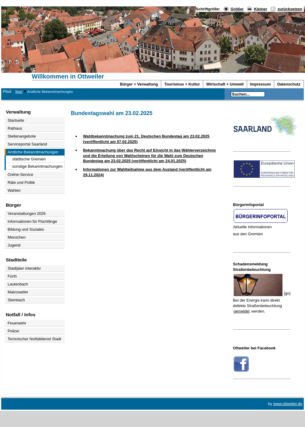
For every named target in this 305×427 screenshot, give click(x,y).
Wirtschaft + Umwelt (225, 84)
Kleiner (260, 9)
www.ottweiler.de (287, 403)
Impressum (260, 84)
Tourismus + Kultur (182, 84)
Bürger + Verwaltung (139, 84)
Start (18, 91)
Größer (237, 9)
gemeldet (242, 311)
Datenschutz (288, 84)
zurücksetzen (290, 9)
